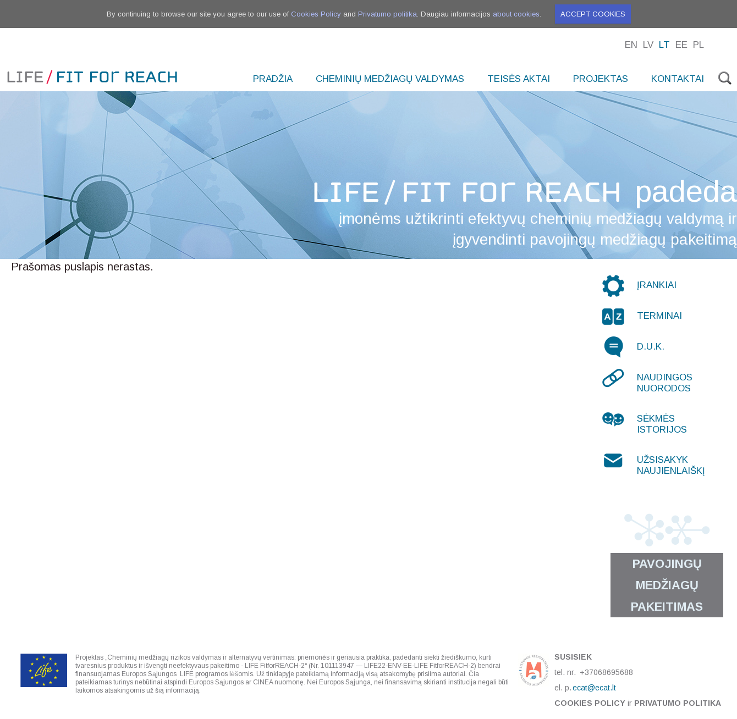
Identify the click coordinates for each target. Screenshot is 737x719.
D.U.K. (650, 346)
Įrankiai (656, 285)
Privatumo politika (387, 14)
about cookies (516, 14)
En (631, 45)
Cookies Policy (316, 14)
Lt (664, 45)
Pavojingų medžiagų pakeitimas (667, 585)
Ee (681, 45)
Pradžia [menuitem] (273, 79)
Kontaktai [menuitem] (677, 79)
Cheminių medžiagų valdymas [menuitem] (390, 79)
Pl (698, 45)
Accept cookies (592, 14)
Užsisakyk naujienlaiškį (671, 465)
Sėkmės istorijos (662, 424)
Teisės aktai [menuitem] (518, 79)
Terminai (659, 316)
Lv (648, 45)
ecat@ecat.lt (594, 687)
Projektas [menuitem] (600, 79)
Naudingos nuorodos (664, 383)
